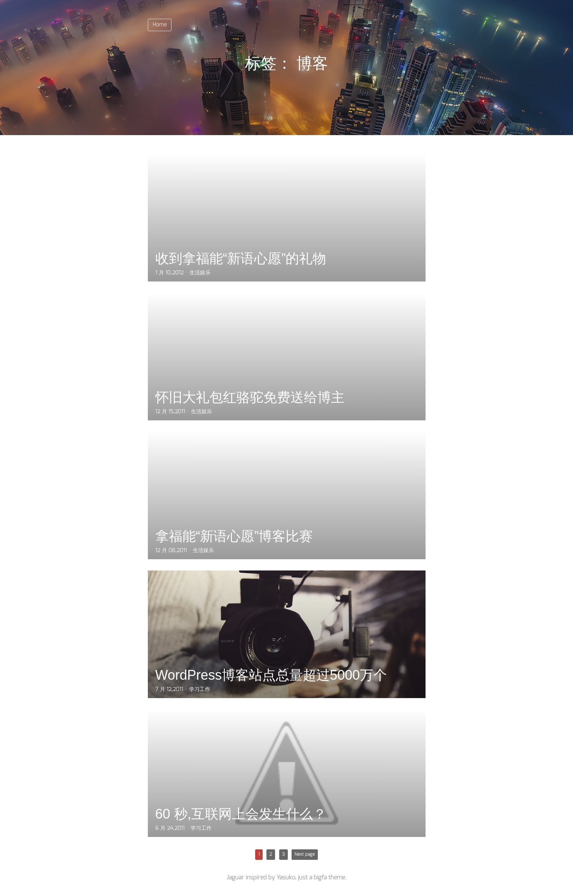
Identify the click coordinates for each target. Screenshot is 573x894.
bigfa (320, 877)
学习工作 (199, 689)
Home (160, 24)
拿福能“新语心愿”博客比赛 (234, 536)
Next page (305, 854)
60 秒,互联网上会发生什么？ (240, 814)
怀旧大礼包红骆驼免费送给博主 (249, 397)
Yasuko (286, 877)
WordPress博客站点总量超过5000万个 (271, 675)
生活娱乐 (200, 272)
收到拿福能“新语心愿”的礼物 (240, 258)
